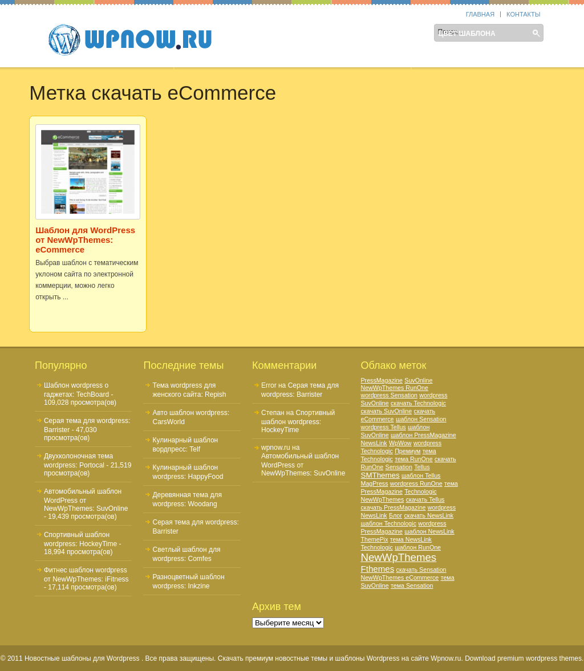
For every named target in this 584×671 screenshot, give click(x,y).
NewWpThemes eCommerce (400, 577)
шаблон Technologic (389, 523)
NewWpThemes (399, 557)
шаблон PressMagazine (423, 435)
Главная (480, 14)
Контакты (523, 14)
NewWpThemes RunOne (394, 387)
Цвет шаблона (466, 34)
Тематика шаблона (382, 34)
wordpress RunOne (416, 483)
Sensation (399, 466)
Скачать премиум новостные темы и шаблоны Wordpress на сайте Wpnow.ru (339, 658)
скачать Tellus (425, 499)
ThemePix (374, 539)
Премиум (407, 451)
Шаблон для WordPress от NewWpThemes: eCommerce (85, 239)
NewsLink (374, 443)
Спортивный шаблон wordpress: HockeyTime (298, 421)
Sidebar (257, 34)
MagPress (374, 483)
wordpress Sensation (389, 395)
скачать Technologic (418, 403)
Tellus (421, 466)
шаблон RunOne (418, 547)
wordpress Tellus (383, 427)
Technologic (377, 547)
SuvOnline (418, 380)
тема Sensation (412, 585)
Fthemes (378, 569)
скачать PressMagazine (393, 507)
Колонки (308, 34)
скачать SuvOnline (386, 411)
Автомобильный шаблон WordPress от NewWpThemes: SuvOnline (86, 500)
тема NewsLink (411, 539)
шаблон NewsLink (429, 531)
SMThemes (380, 475)
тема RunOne (414, 459)
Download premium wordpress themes (523, 658)
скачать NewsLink (428, 515)
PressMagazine (382, 380)
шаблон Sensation (421, 419)
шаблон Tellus (421, 475)
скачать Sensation (421, 569)
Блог (395, 515)
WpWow (400, 443)
